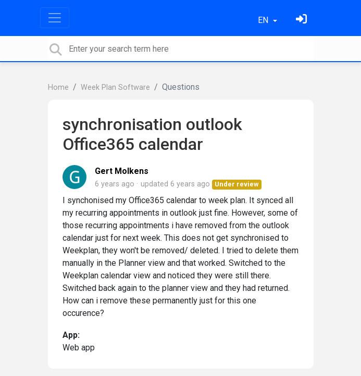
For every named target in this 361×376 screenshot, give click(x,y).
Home (58, 87)
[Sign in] (303, 20)
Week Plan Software (115, 87)
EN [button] (264, 20)
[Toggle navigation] (54, 17)
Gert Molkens (121, 171)
